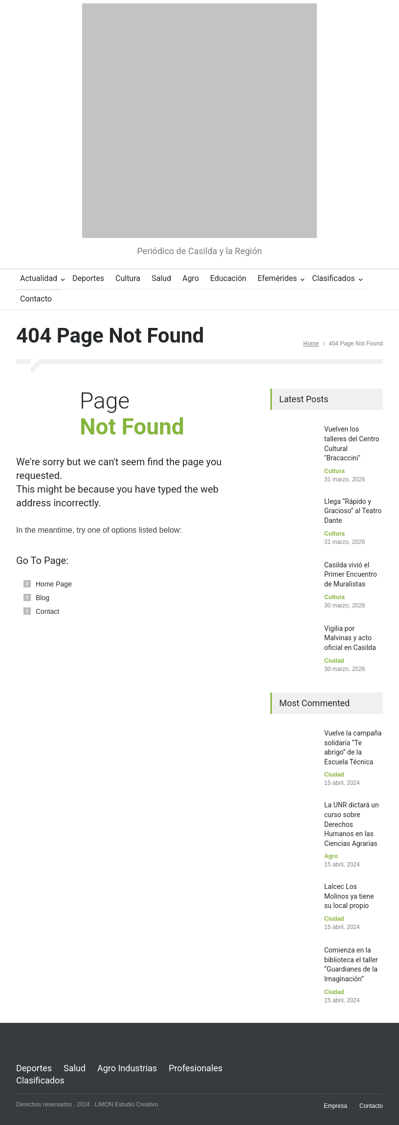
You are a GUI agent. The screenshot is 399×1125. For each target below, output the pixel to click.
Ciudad (334, 660)
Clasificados (333, 278)
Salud (161, 278)
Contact (47, 611)
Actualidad (38, 278)
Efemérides (277, 278)
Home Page (54, 584)
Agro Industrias (127, 1068)
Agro (190, 278)
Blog (42, 598)
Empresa (335, 1106)
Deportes (88, 278)
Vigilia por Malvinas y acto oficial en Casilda (350, 638)
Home (311, 343)
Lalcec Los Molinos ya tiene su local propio (349, 896)
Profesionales (195, 1068)
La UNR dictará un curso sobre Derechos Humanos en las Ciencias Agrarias (351, 824)
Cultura (127, 278)
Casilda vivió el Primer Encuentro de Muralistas (350, 574)
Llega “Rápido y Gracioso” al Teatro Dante (352, 511)
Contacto (36, 298)
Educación (228, 278)
